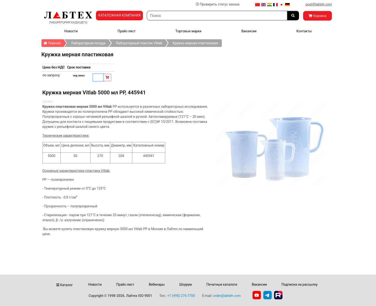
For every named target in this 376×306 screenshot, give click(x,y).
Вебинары (156, 284)
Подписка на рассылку (300, 284)
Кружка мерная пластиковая (195, 43)
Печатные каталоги (221, 284)
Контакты (304, 31)
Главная (53, 42)
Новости (71, 31)
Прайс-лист (126, 31)
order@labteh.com (227, 296)
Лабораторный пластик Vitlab (139, 43)
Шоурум (185, 284)
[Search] (217, 15)
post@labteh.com (319, 4)
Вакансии (248, 31)
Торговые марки (189, 31)
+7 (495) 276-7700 (181, 296)
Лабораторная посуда (88, 43)
